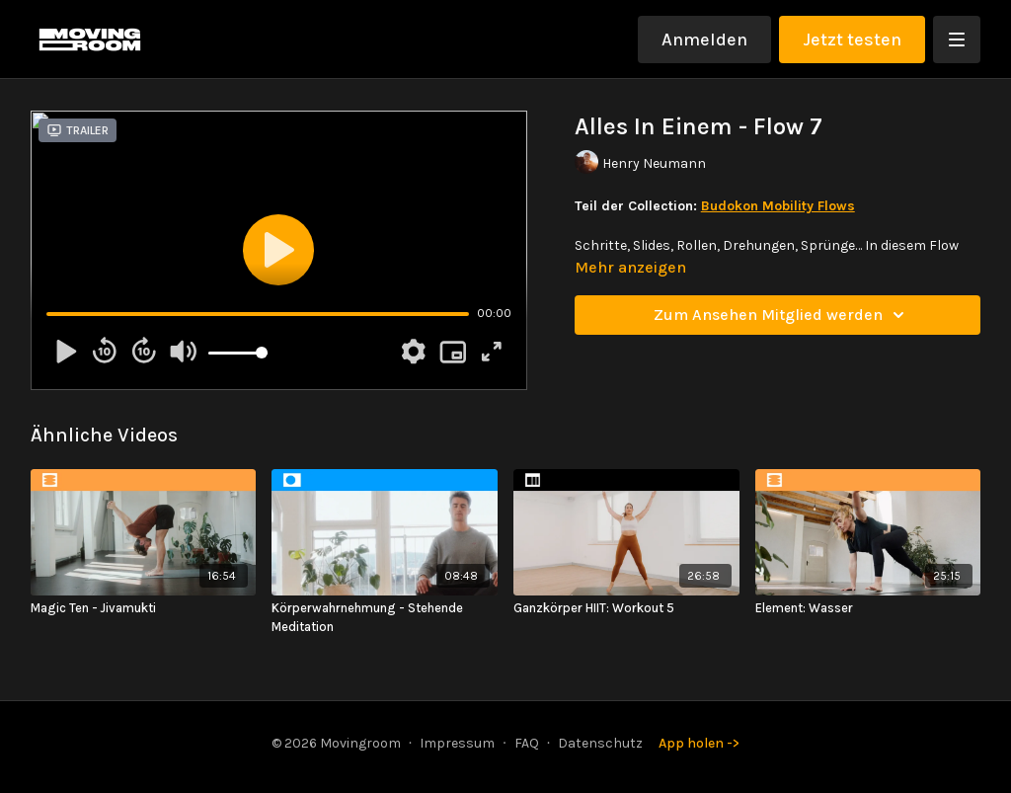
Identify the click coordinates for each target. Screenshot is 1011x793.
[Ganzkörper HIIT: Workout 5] (626, 608)
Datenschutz (600, 743)
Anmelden (704, 39)
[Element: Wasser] (868, 608)
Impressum (457, 743)
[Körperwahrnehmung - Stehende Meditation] (385, 617)
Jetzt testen (852, 39)
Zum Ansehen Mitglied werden (782, 315)
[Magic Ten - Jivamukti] (144, 608)
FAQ (526, 743)
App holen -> (699, 743)
